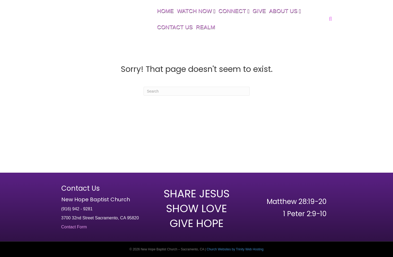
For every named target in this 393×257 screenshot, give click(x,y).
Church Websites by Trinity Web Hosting (235, 249)
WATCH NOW (194, 11)
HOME (165, 11)
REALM (205, 27)
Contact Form (74, 227)
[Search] (329, 19)
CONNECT (232, 11)
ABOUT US (283, 11)
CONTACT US (175, 27)
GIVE (259, 11)
